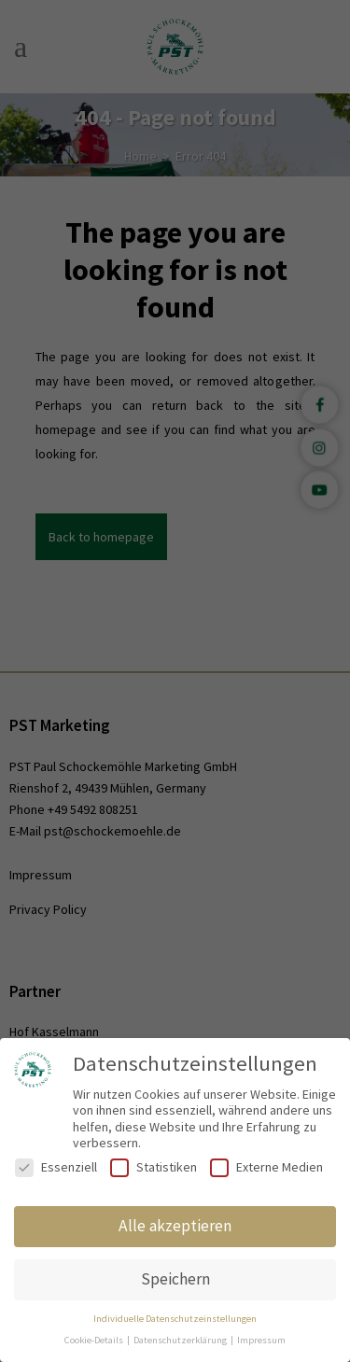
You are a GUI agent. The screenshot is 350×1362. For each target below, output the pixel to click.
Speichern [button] (175, 1279)
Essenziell (56, 1167)
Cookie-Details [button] (94, 1340)
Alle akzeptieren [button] (175, 1225)
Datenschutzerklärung (181, 1340)
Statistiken (153, 1167)
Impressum (261, 1340)
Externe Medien (266, 1167)
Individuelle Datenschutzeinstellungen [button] (175, 1319)
